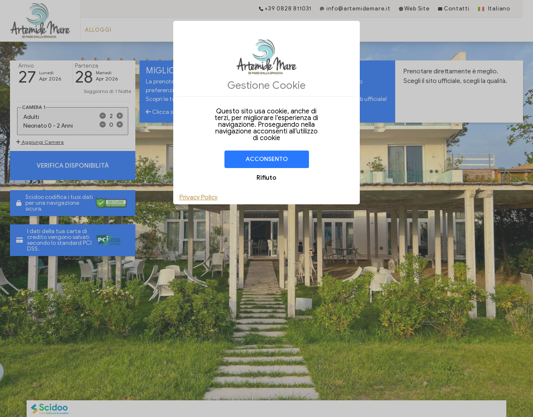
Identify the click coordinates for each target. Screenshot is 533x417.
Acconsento (267, 159)
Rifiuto (266, 177)
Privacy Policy (198, 197)
